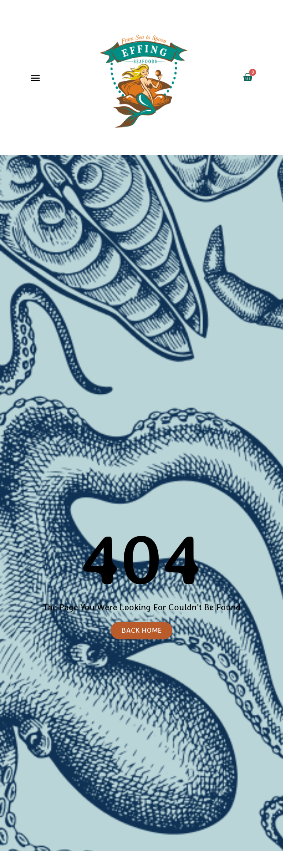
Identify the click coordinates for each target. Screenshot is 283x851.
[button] (35, 78)
